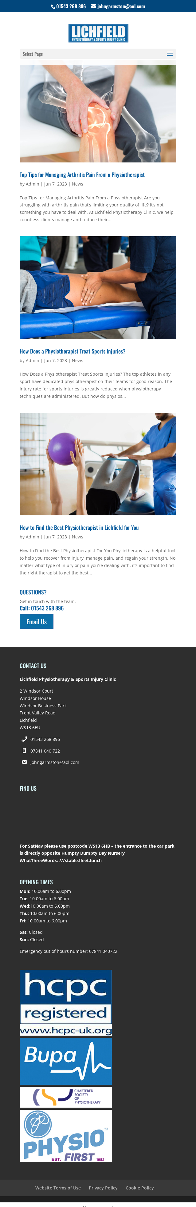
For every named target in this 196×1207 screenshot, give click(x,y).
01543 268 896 (45, 739)
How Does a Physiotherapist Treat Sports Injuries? (73, 351)
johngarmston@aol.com (54, 762)
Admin (32, 184)
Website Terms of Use (58, 1188)
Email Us (36, 621)
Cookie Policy (140, 1188)
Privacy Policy (103, 1188)
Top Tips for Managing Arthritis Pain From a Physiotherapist (82, 174)
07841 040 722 (45, 751)
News (77, 184)
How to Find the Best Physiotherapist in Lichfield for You (79, 527)
